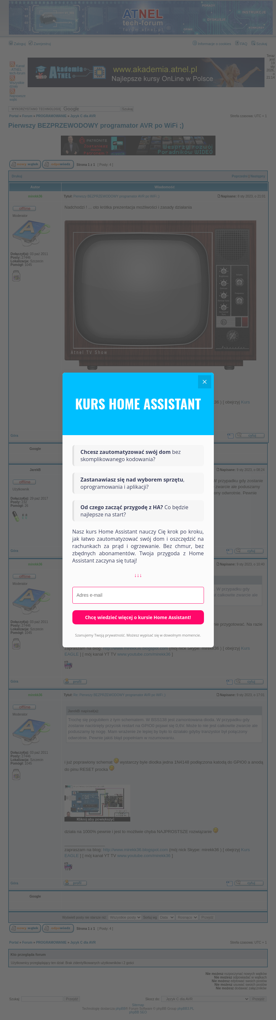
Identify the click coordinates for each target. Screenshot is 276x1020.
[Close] (204, 381)
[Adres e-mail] (138, 595)
